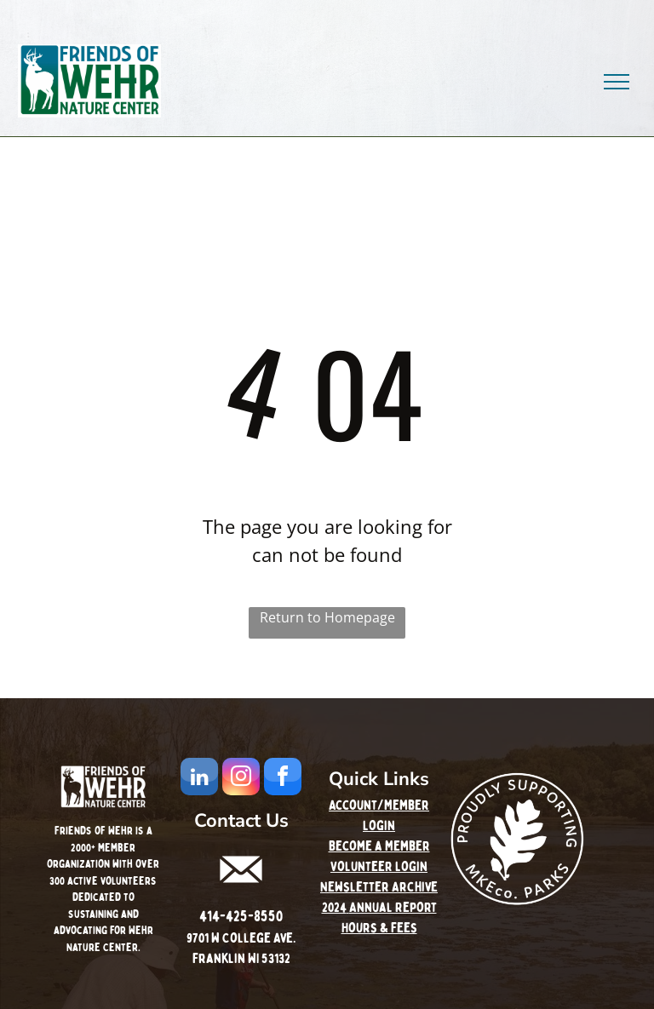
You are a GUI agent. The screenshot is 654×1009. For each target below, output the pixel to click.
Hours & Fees (379, 928)
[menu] (616, 82)
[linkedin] (199, 779)
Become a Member (379, 846)
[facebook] (282, 779)
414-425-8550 (241, 916)
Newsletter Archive (379, 887)
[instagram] (241, 779)
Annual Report (393, 907)
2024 (334, 907)
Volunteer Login (378, 866)
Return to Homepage (327, 617)
